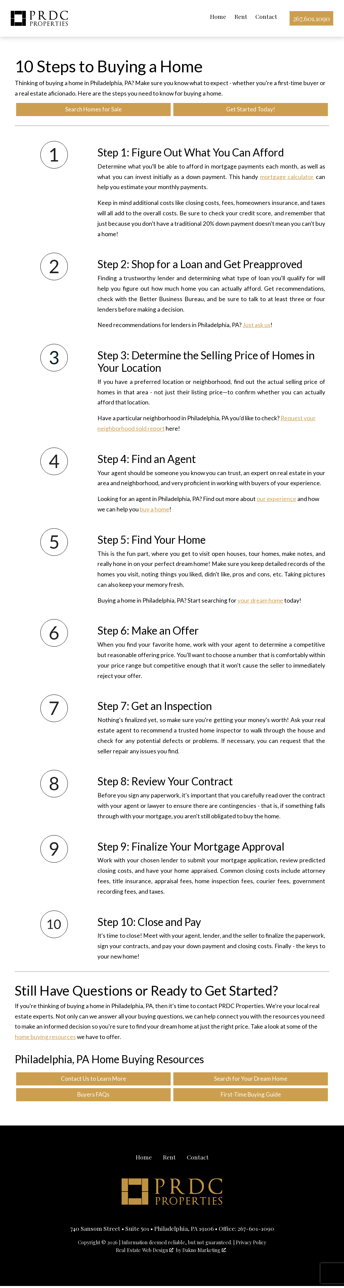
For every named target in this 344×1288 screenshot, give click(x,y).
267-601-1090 (256, 1231)
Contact (265, 16)
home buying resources (45, 1037)
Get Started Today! (251, 110)
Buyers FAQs (93, 1096)
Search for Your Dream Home (250, 1079)
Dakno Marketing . (204, 1252)
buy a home (154, 510)
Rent (239, 16)
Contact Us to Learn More (93, 1079)
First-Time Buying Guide (250, 1096)
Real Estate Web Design (144, 1252)
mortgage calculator (287, 177)
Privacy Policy (251, 1244)
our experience (276, 499)
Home (217, 16)
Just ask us (256, 325)
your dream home (260, 601)
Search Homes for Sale (93, 110)
